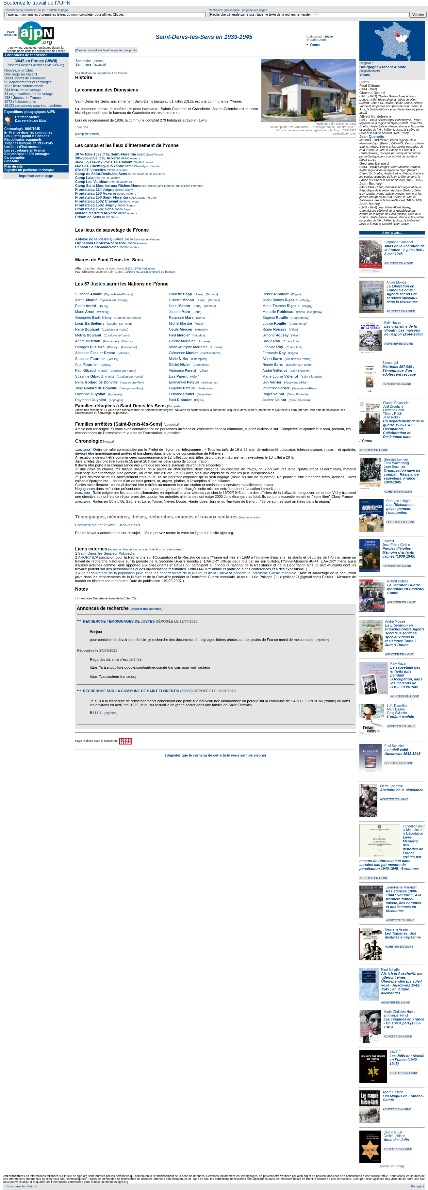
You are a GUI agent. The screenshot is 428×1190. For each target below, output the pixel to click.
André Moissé (396, 282)
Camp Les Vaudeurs (92, 182)
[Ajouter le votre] (249, 517)
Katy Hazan (392, 322)
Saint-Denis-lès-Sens (150, 174)
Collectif (388, 541)
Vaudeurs (125, 182)
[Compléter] (175, 406)
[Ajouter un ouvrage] (392, 1166)
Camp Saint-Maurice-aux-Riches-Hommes (110, 185)
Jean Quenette (371, 137)
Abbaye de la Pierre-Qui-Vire (99, 239)
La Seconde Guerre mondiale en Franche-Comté (405, 589)
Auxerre (134, 158)
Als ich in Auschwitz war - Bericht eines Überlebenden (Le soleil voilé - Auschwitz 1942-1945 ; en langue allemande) (402, 983)
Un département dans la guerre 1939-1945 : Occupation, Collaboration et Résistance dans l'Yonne (391, 431)
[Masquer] (99, 64)
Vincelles (121, 170)
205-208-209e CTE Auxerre (97, 158)
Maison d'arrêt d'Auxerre (96, 213)
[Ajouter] (108, 441)
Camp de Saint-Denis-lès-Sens (101, 174)
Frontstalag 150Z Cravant (96, 201)
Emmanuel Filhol (396, 1015)
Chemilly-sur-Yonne (146, 166)
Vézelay (133, 247)
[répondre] (322, 640)
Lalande (114, 178)
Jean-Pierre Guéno (396, 544)
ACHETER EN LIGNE (399, 263)
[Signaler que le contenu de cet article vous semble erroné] (215, 755)
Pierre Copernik (391, 786)
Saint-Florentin (155, 154)
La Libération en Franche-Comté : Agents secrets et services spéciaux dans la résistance (402, 294)
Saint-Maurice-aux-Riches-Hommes (179, 185)
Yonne (364, 75)
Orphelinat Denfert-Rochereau (100, 243)
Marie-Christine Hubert (400, 1012)
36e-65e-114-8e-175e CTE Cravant (104, 162)
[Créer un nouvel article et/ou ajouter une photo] (106, 50)
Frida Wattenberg (396, 463)
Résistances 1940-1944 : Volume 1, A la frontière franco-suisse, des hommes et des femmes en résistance (403, 901)
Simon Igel (390, 363)
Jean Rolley (391, 417)
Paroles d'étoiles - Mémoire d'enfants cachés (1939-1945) (399, 552)
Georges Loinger (396, 459)
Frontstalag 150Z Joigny (96, 205)
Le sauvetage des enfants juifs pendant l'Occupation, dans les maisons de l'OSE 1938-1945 (406, 677)
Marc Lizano (395, 709)
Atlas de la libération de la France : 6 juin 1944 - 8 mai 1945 (405, 250)
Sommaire (83, 61)
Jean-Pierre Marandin (401, 887)
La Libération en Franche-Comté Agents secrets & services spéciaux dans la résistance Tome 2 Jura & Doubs (405, 635)
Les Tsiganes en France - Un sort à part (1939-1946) (404, 1023)
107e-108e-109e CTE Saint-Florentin (105, 154)
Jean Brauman (394, 466)
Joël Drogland (393, 406)
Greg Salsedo (397, 713)
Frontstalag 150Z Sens (94, 209)
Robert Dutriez (397, 581)
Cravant (147, 162)
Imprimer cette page (36, 176)
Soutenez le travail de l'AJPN (37, 3)
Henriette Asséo (396, 929)
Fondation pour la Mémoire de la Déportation (414, 829)
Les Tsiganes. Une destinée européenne (403, 935)
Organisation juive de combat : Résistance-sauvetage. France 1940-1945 (402, 476)
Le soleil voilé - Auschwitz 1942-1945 (402, 752)
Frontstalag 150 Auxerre (95, 193)
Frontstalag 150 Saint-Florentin (101, 197)
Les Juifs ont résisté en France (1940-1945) (406, 1060)
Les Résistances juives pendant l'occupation (400, 508)
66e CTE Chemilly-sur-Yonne (99, 166)
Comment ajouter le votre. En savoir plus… (109, 525)
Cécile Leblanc (394, 1136)
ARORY (84, 557)
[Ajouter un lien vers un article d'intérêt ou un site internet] (145, 549)
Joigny (128, 189)
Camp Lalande (87, 178)
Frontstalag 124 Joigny (94, 189)
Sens (126, 209)
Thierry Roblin (393, 414)
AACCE (395, 1052)
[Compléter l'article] (87, 134)
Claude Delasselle (396, 403)
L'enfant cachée (400, 717)
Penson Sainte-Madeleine (97, 247)
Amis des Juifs (396, 1140)
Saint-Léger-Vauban (146, 239)
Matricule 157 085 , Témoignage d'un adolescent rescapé (399, 370)
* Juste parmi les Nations (20, 1186)
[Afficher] (98, 61)
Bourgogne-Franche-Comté (382, 67)
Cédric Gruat (393, 1132)
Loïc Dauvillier (397, 706)
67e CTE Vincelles (90, 170)
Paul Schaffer (394, 746)
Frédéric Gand (393, 410)
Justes (98, 283)
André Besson (393, 1092)
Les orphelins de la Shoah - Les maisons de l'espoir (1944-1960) (403, 330)
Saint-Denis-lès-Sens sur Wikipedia (106, 553)
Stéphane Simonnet (399, 242)
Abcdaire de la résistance (401, 790)
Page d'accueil (10, 33)
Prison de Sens (88, 217)
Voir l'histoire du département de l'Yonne (101, 73)
